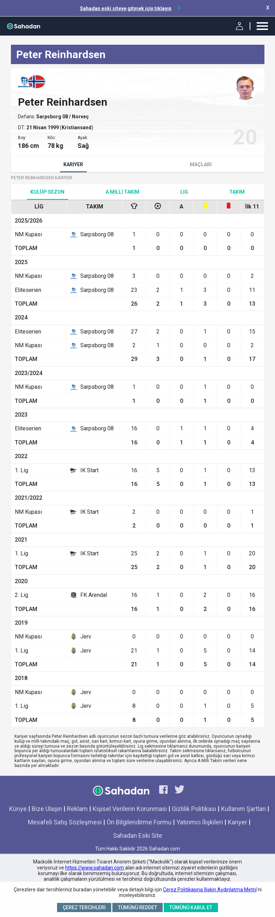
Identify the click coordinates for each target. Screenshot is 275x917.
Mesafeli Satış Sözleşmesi (65, 822)
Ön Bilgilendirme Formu (139, 822)
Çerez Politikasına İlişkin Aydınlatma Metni (210, 889)
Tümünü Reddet (137, 907)
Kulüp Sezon (47, 192)
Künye (18, 808)
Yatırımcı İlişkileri (199, 822)
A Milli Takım (122, 192)
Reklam (77, 808)
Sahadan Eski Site (137, 835)
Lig (184, 192)
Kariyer (73, 164)
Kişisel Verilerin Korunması (130, 808)
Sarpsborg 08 (52, 116)
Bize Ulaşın (47, 808)
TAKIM (237, 192)
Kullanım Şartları (243, 808)
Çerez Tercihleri (84, 907)
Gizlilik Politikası (194, 808)
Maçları (201, 164)
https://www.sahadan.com (94, 868)
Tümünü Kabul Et (190, 907)
